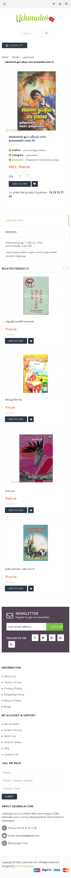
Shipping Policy (13, 694)
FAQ (5, 748)
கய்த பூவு (10, 490)
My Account (10, 724)
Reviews (11, 232)
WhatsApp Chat (18, 843)
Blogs (6, 706)
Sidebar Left (14, 45)
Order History (12, 730)
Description (14, 220)
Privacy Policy (12, 688)
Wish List (9, 736)
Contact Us (10, 754)
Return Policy (12, 700)
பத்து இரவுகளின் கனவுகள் (19, 321)
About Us (9, 676)
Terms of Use (12, 682)
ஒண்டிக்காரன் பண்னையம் (20, 568)
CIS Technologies (25, 866)
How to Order (12, 742)
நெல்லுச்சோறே (13, 399)
